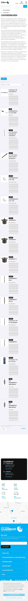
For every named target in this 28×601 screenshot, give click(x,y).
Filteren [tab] (3, 78)
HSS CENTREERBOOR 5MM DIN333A (13, 405)
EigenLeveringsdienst (17, 497)
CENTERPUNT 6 (12, 220)
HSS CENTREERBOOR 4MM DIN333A (13, 382)
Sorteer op (3, 84)
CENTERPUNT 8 (12, 239)
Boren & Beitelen (6, 10)
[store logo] (5, 2)
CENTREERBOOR (13, 342)
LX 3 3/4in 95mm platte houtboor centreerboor (13, 156)
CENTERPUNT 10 (13, 259)
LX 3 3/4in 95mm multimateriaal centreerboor (13, 134)
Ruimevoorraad (4, 497)
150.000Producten (16, 489)
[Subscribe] (5, 546)
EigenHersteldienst (5, 489)
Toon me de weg (8, 468)
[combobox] (14, 6)
